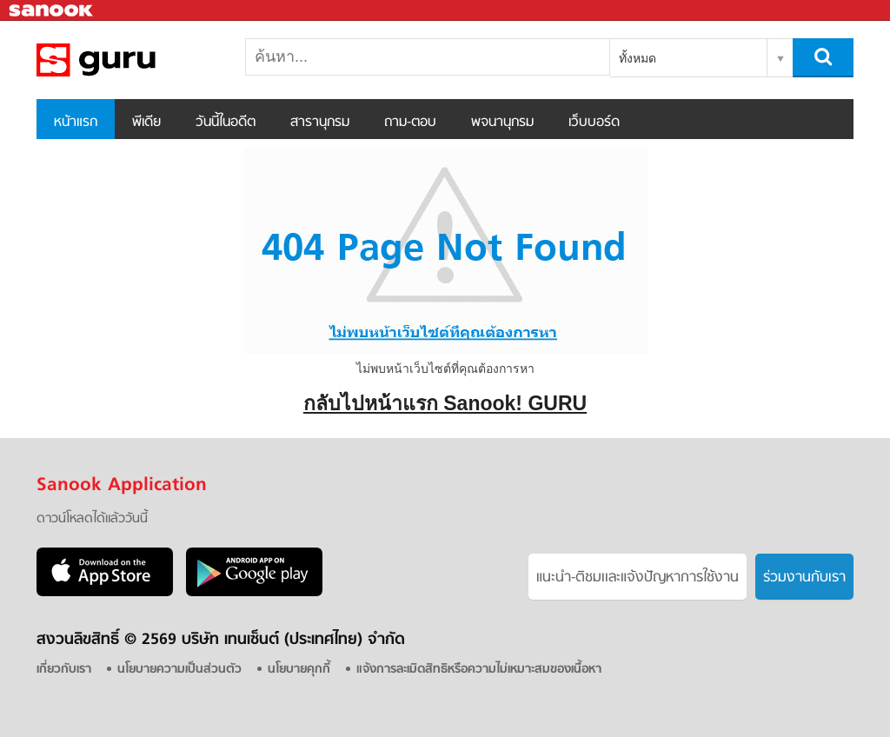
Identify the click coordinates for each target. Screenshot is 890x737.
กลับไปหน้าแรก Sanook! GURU (445, 403)
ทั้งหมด (637, 58)
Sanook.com (52, 11)
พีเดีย (146, 122)
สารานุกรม (319, 122)
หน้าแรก (75, 122)
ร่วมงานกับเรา (804, 578)
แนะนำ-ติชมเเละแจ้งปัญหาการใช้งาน (637, 578)
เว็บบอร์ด (594, 122)
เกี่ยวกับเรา (64, 670)
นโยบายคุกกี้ (299, 670)
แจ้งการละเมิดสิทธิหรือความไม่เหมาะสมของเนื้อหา (478, 670)
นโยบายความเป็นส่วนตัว (179, 670)
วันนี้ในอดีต (226, 122)
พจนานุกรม (502, 122)
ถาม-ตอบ (410, 122)
